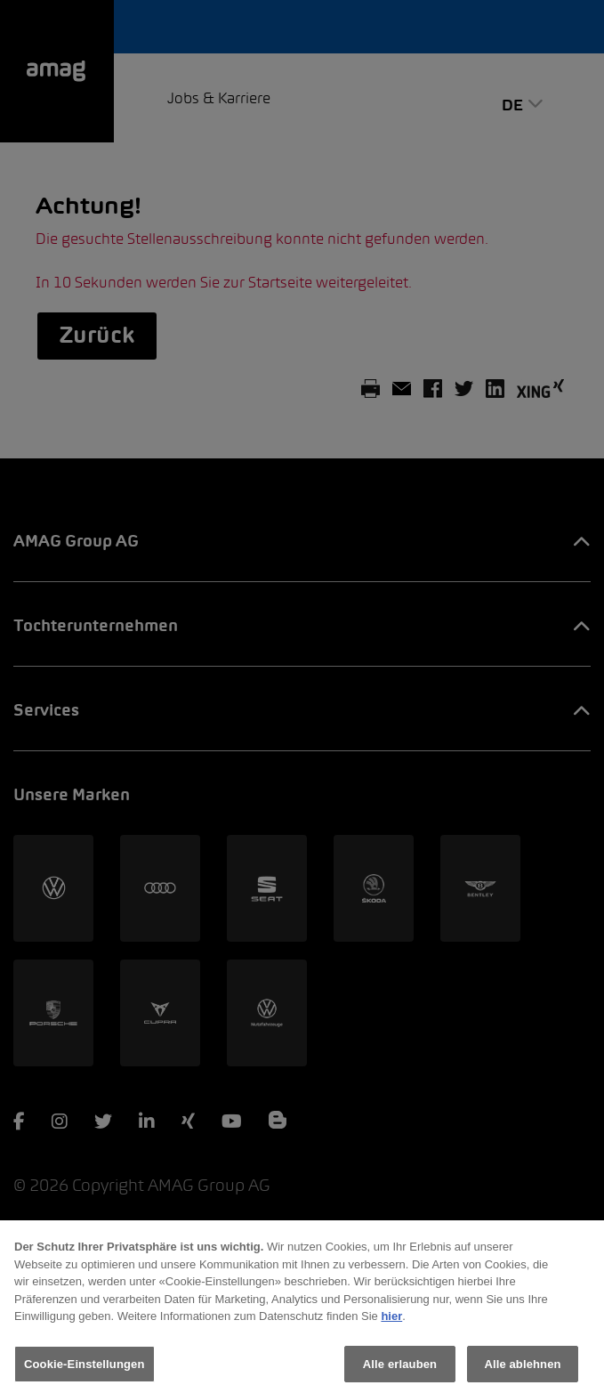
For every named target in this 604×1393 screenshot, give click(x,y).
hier (391, 1322)
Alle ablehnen (522, 1370)
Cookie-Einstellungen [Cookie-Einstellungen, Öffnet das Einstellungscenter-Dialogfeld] (84, 1370)
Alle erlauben (400, 1370)
